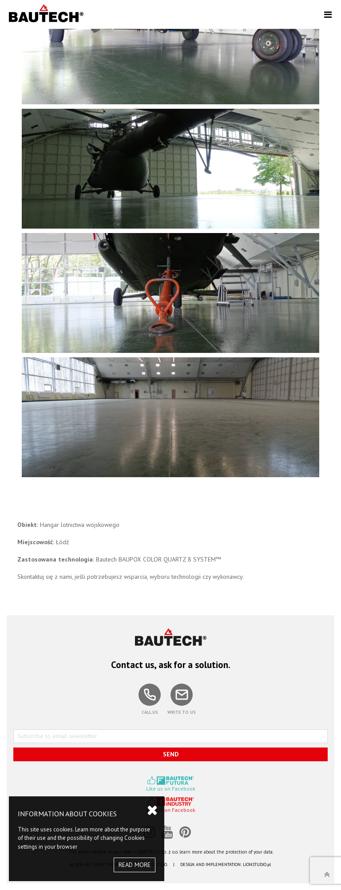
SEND (170, 754)
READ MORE (135, 865)
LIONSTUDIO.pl (257, 864)
